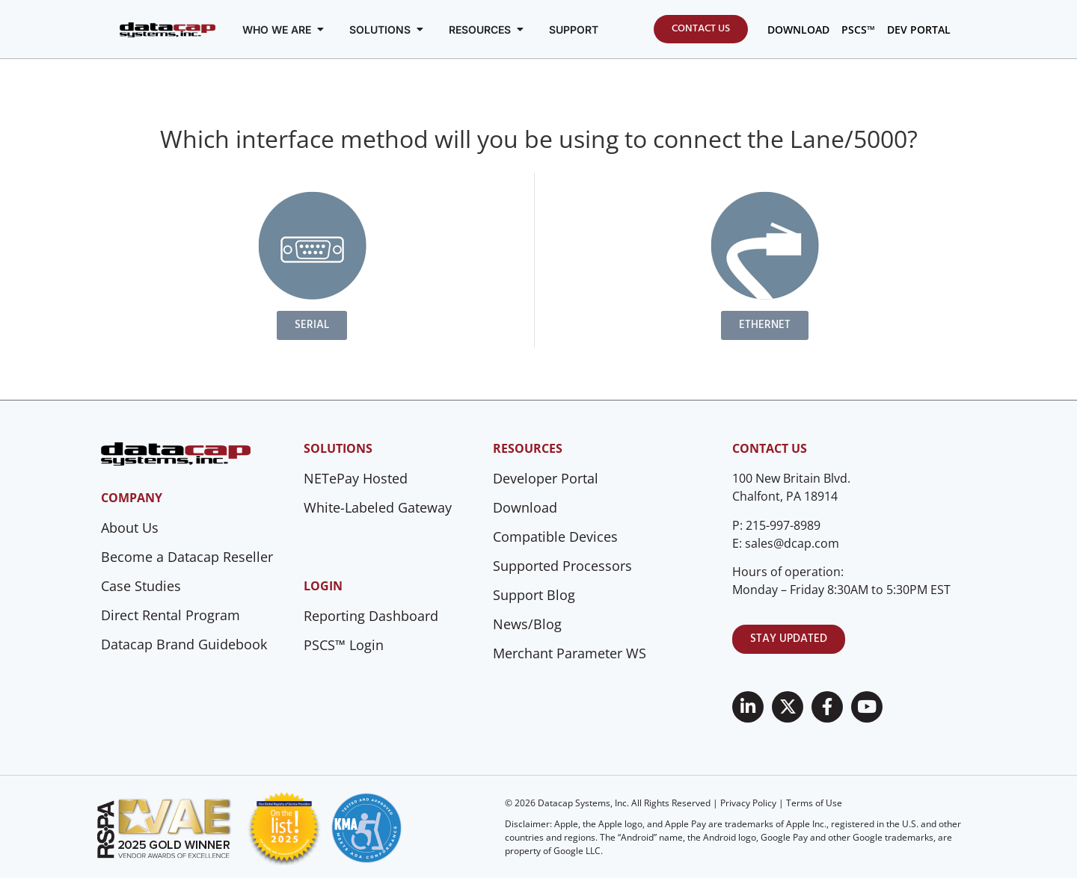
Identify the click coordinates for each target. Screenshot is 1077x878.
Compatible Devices (555, 536)
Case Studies (141, 586)
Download (525, 507)
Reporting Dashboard (371, 616)
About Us (130, 528)
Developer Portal (545, 478)
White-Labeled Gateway (378, 507)
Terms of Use (814, 803)
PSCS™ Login (344, 645)
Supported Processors (562, 566)
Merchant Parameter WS (569, 653)
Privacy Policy (748, 803)
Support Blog (534, 595)
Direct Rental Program (170, 615)
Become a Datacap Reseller (187, 557)
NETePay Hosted (356, 478)
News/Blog (527, 624)
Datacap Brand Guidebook (184, 644)
